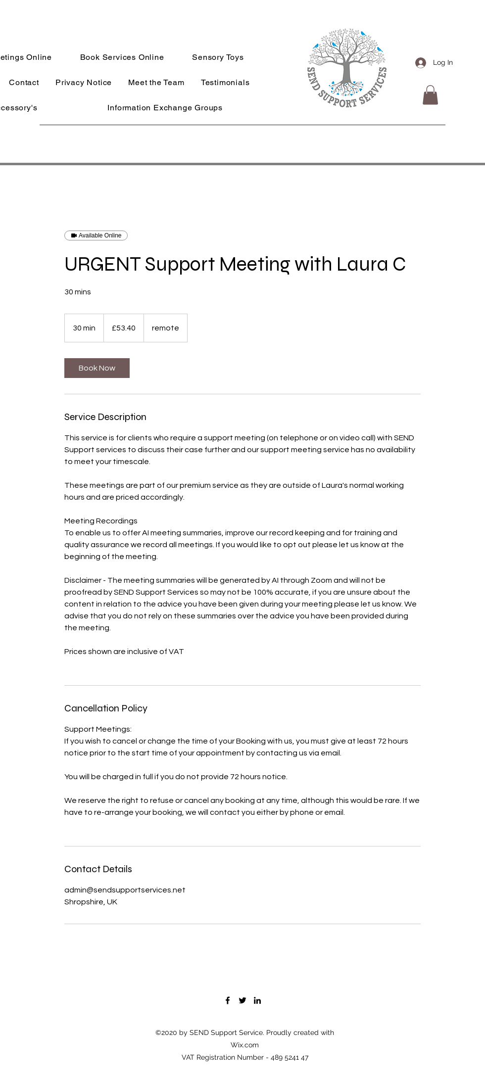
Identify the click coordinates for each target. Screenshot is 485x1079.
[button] (430, 94)
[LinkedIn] (257, 1000)
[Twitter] (242, 1000)
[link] (97, 368)
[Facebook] (228, 1000)
